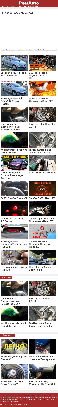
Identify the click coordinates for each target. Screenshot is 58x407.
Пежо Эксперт (11, 397)
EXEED (36, 6)
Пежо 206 (22, 399)
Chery (13, 6)
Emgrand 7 (31, 6)
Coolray (25, 6)
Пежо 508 (51, 396)
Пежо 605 (54, 397)
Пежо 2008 (45, 399)
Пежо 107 (3, 397)
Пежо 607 (44, 396)
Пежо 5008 (16, 401)
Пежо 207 (38, 396)
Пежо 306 (35, 397)
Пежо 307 (41, 397)
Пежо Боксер (15, 399)
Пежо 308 (3, 396)
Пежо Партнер (37, 399)
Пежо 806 (18, 397)
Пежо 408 (19, 396)
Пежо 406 (29, 399)
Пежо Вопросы (11, 396)
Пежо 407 (32, 396)
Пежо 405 (48, 397)
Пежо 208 (9, 401)
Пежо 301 (51, 399)
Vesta (8, 6)
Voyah (20, 6)
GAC (17, 6)
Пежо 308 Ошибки (5, 399)
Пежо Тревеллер (27, 397)
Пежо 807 (3, 401)
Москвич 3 (3, 6)
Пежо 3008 (26, 396)
